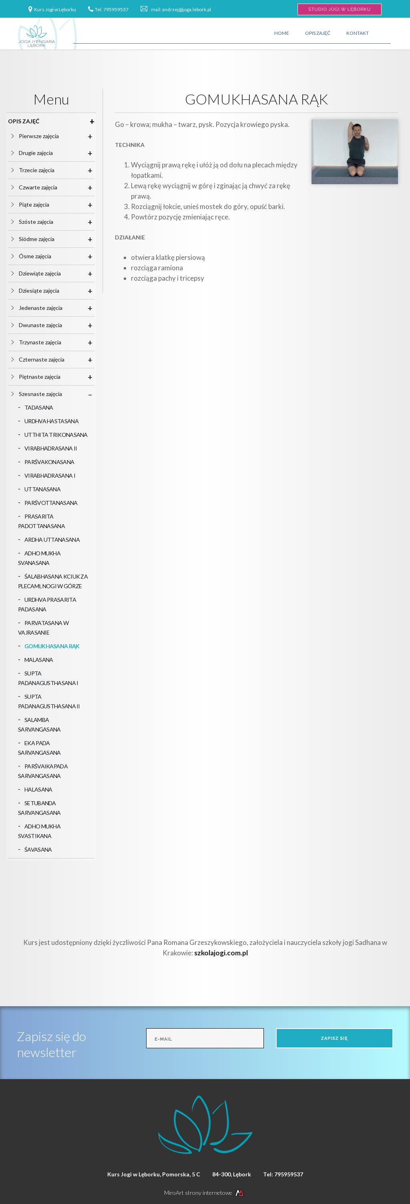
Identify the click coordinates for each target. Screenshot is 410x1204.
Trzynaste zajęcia (43, 342)
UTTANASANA (42, 489)
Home (281, 33)
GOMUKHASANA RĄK (52, 646)
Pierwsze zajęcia (42, 136)
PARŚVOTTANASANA (51, 502)
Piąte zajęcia (37, 204)
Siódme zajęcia (40, 239)
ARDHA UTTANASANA (52, 539)
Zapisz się (334, 1038)
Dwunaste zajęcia (43, 325)
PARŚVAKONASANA (49, 461)
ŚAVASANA (38, 849)
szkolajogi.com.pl (221, 953)
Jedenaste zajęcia (44, 308)
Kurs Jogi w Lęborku (55, 9)
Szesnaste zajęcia (43, 394)
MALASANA (38, 659)
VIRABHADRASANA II (50, 448)
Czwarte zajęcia (41, 187)
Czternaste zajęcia (45, 359)
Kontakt (357, 33)
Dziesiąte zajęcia (42, 290)
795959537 (116, 9)
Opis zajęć (317, 33)
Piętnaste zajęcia (43, 377)
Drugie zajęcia (39, 153)
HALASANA (38, 789)
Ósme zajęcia (38, 256)
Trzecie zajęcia (40, 170)
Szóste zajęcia (39, 222)
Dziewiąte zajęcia (43, 273)
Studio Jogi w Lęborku (339, 9)
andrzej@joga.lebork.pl (186, 9)
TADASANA (38, 407)
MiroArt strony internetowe (205, 1192)
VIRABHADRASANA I (49, 475)
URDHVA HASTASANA (51, 421)
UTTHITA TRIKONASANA (56, 434)
